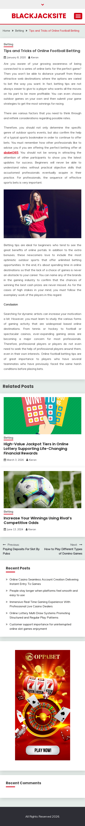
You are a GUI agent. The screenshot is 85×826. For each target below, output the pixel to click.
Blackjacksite (39, 16)
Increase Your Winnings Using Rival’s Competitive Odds (38, 520)
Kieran (35, 57)
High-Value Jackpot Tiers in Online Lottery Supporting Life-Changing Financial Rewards (36, 448)
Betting (8, 44)
